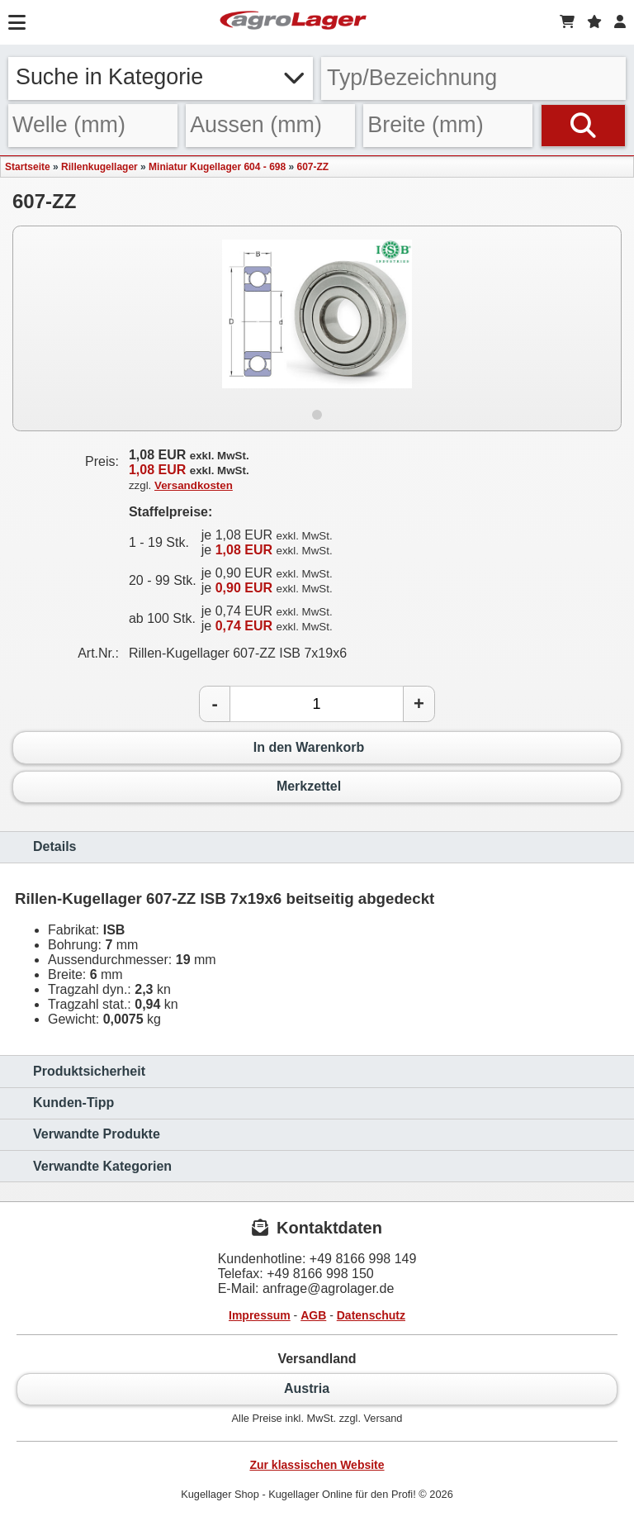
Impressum (260, 1315)
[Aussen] (270, 126)
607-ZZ (313, 167)
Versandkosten (193, 485)
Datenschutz (371, 1315)
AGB (313, 1315)
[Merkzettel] (594, 22)
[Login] (620, 22)
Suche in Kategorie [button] (160, 76)
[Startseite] (293, 22)
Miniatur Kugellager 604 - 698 (217, 167)
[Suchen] (583, 126)
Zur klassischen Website (316, 1464)
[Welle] (92, 126)
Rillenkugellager (99, 167)
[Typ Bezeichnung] (473, 78)
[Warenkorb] (567, 22)
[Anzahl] (316, 704)
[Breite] (447, 126)
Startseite (27, 167)
